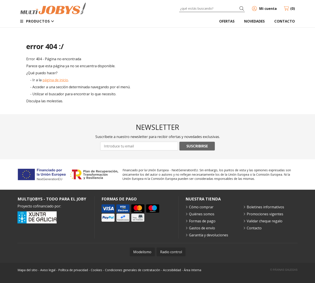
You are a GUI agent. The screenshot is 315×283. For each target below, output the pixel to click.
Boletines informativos (265, 207)
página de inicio (55, 80)
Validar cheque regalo (264, 221)
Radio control (171, 251)
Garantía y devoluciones (208, 235)
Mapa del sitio (27, 270)
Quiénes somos (201, 214)
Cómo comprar (201, 207)
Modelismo (142, 251)
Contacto (254, 228)
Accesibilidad (172, 270)
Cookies (96, 270)
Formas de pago (202, 221)
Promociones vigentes (265, 214)
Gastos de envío (202, 228)
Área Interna (192, 270)
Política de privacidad (73, 270)
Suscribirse (197, 146)
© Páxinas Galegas (284, 269)
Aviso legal (47, 270)
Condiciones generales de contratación (132, 270)
